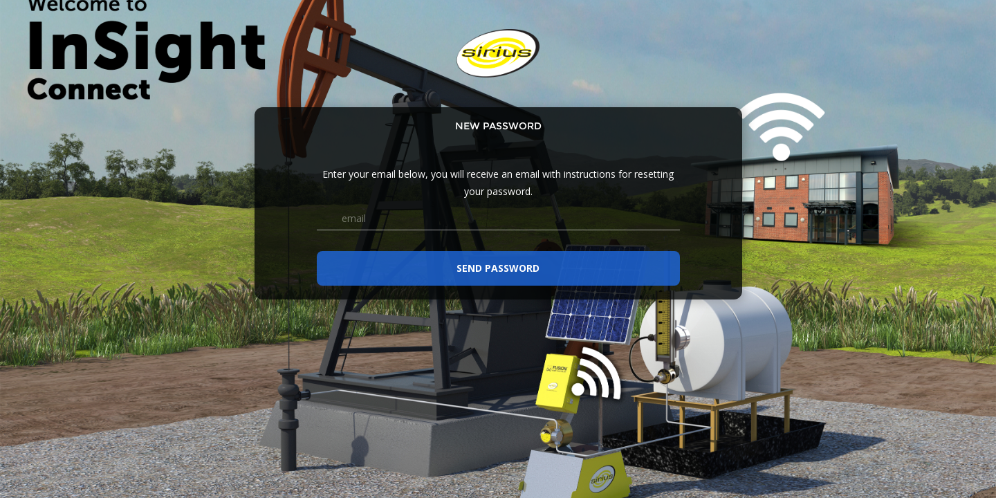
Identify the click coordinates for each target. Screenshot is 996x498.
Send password (498, 268)
